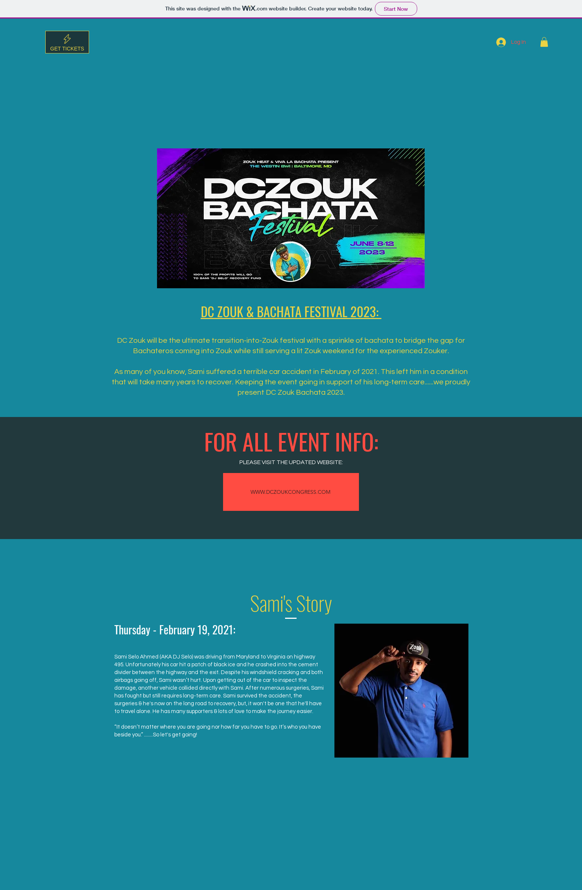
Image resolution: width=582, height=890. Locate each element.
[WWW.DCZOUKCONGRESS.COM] (291, 492)
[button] (544, 42)
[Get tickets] (67, 42)
